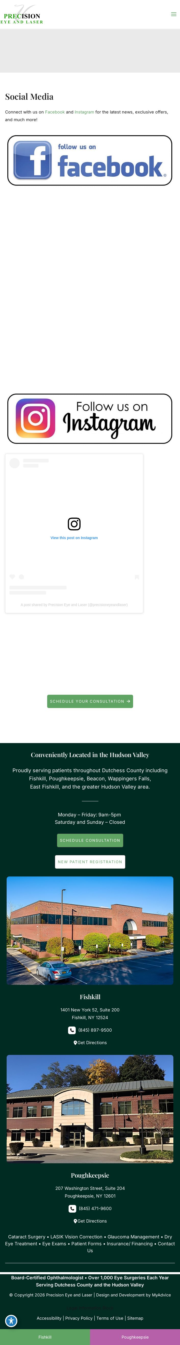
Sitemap (135, 1318)
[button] (90, 701)
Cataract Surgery (26, 1236)
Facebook (55, 112)
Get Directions (90, 1042)
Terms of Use (109, 1318)
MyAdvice (161, 1294)
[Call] (90, 1030)
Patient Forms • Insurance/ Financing (112, 1243)
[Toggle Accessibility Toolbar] (11, 1321)
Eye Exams (54, 1243)
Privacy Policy (79, 1318)
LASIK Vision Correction (76, 1236)
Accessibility (49, 1318)
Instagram (84, 112)
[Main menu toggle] (173, 14)
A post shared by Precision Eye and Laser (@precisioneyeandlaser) (74, 605)
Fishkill (45, 1337)
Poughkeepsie (135, 1337)
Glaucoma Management (133, 1236)
